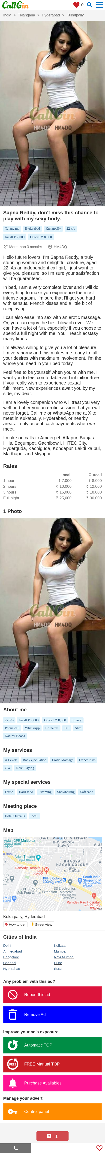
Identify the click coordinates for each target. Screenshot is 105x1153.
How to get (14, 924)
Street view (41, 924)
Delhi (7, 945)
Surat (58, 969)
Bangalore (11, 957)
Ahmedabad (12, 951)
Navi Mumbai (64, 957)
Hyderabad (11, 969)
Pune (58, 963)
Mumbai (60, 951)
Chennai (9, 963)
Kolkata (60, 945)
